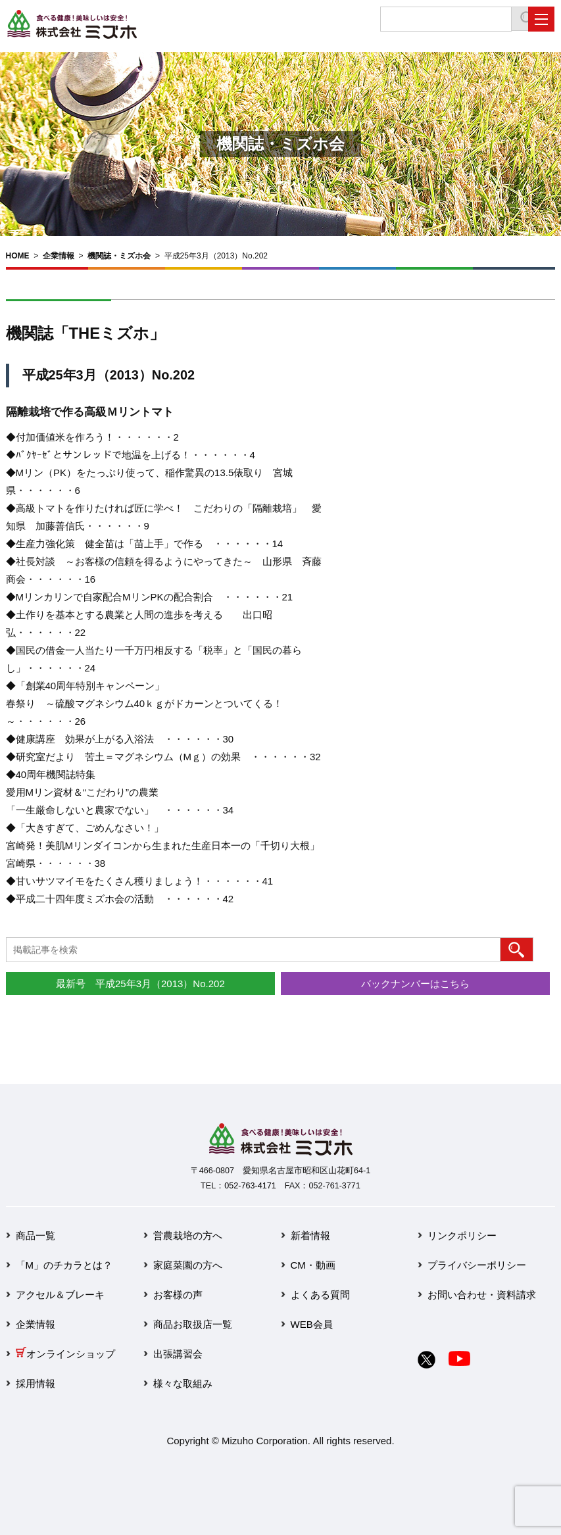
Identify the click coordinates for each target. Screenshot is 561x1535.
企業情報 (58, 255)
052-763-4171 (250, 1185)
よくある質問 (320, 1294)
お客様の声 (178, 1294)
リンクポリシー (462, 1235)
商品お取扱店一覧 (192, 1324)
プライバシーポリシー (476, 1265)
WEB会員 (312, 1324)
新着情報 (310, 1235)
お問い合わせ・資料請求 (481, 1294)
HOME (18, 255)
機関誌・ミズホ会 (119, 255)
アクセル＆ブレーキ (60, 1294)
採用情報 (35, 1383)
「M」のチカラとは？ (64, 1265)
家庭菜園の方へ (187, 1265)
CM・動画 (313, 1265)
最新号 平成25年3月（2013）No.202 (140, 983)
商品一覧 (35, 1235)
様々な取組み (182, 1383)
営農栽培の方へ (187, 1235)
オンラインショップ (65, 1353)
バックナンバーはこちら (415, 983)
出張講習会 (178, 1353)
